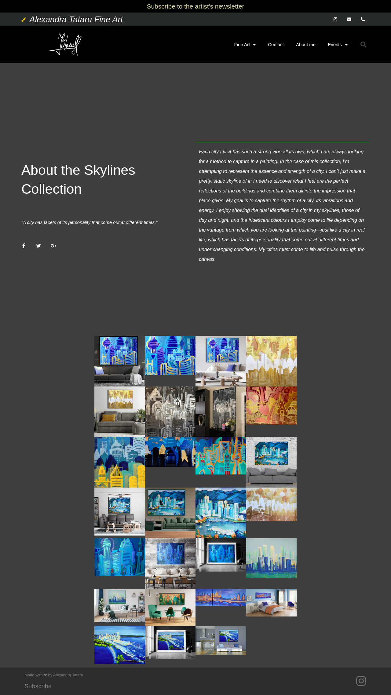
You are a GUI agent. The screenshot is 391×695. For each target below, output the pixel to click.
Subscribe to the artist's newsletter (195, 6)
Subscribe (38, 686)
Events (338, 44)
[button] (363, 44)
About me (306, 44)
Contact (276, 44)
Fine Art (245, 44)
